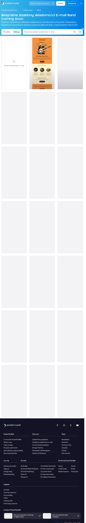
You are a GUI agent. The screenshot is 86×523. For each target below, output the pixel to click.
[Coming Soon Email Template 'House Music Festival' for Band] (70, 227)
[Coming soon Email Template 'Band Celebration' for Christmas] (42, 336)
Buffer (73, 469)
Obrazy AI (24, 477)
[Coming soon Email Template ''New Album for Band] (42, 118)
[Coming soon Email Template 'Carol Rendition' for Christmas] (70, 391)
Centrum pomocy (10, 493)
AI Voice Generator (47, 469)
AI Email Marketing (27, 472)
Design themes (37, 448)
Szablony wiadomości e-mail (10, 10)
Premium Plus (66, 445)
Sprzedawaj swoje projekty (13, 451)
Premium (65, 442)
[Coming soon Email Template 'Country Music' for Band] (42, 63)
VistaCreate (62, 469)
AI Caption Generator (48, 477)
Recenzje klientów (10, 453)
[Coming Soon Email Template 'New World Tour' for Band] (14, 336)
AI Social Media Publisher (29, 469)
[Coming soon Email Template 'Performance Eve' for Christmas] (42, 391)
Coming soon (28, 10)
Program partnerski (10, 448)
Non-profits (66, 453)
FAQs (6, 498)
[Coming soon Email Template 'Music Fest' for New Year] (14, 173)
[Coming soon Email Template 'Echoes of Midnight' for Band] (42, 173)
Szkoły (64, 451)
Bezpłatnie (65, 439)
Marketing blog (9, 474)
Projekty (6, 32)
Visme (73, 466)
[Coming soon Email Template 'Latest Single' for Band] (14, 118)
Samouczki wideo (10, 466)
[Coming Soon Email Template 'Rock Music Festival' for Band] (70, 282)
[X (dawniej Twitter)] (70, 425)
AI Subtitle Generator (48, 466)
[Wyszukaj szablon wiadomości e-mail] (48, 32)
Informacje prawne (10, 504)
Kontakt (6, 490)
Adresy (16, 32)
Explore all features (39, 453)
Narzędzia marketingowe (41, 451)
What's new (8, 442)
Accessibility (8, 495)
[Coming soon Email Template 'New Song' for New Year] (70, 63)
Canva (60, 466)
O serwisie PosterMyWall (12, 439)
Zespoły (64, 448)
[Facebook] (57, 425)
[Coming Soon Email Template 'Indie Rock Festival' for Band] (42, 227)
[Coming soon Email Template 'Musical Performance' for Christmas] (14, 391)
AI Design (24, 466)
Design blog (8, 472)
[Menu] (81, 3)
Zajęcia (6, 469)
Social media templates (40, 445)
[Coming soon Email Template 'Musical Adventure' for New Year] (70, 173)
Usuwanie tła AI (46, 472)
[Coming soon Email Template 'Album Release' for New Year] (70, 118)
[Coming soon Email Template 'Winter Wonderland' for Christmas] (70, 336)
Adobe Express (63, 472)
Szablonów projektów (40, 439)
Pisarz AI (24, 474)
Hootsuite (74, 472)
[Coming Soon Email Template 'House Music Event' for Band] (14, 227)
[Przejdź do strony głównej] (9, 3)
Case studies (8, 445)
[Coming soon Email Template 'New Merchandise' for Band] (14, 282)
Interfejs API (8, 501)
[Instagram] (64, 425)
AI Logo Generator (47, 474)
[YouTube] (77, 425)
